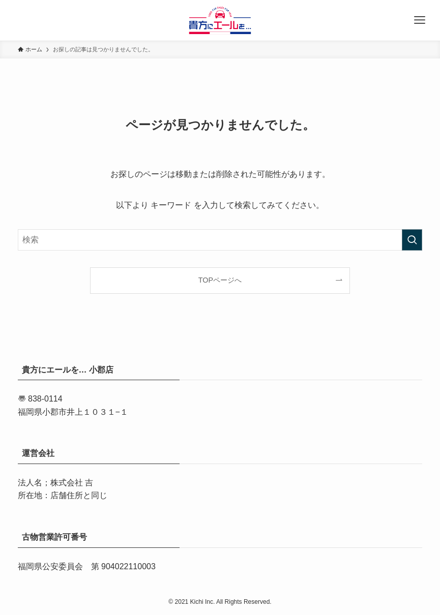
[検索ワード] (220, 240)
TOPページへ (220, 280)
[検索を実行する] (412, 240)
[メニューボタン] (419, 20)
